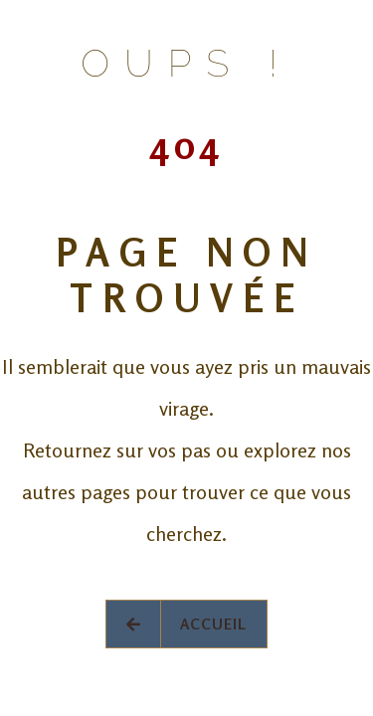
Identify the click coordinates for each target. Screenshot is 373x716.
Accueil (186, 624)
